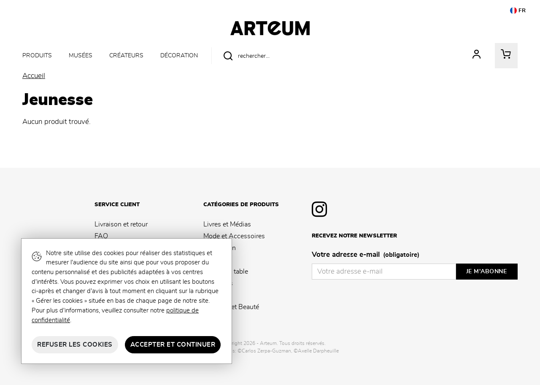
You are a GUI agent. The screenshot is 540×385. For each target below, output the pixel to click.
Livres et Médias (227, 224)
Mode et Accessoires (234, 236)
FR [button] (518, 10)
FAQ (101, 236)
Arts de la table (225, 271)
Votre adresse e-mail (365, 255)
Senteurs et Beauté (231, 307)
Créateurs (126, 55)
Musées (80, 55)
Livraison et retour (121, 224)
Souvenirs (218, 283)
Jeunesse (216, 295)
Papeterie (217, 259)
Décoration (179, 55)
